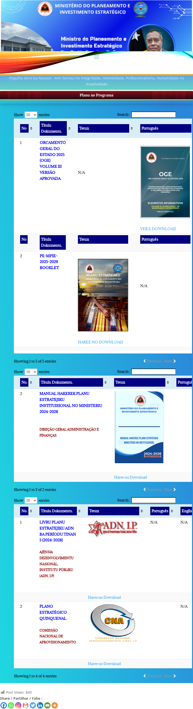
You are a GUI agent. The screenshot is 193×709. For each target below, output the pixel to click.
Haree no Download (130, 477)
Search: (146, 114)
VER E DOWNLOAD (158, 228)
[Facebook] (4, 705)
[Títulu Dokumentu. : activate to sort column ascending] (53, 128)
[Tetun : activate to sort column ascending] (103, 128)
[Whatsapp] (11, 705)
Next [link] (168, 361)
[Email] (47, 705)
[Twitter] (33, 705)
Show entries (32, 114)
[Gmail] (25, 705)
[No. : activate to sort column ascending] (24, 382)
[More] (55, 705)
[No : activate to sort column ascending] (24, 128)
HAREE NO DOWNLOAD (100, 342)
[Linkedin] (40, 705)
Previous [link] (154, 361)
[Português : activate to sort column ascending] (159, 511)
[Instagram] (18, 705)
